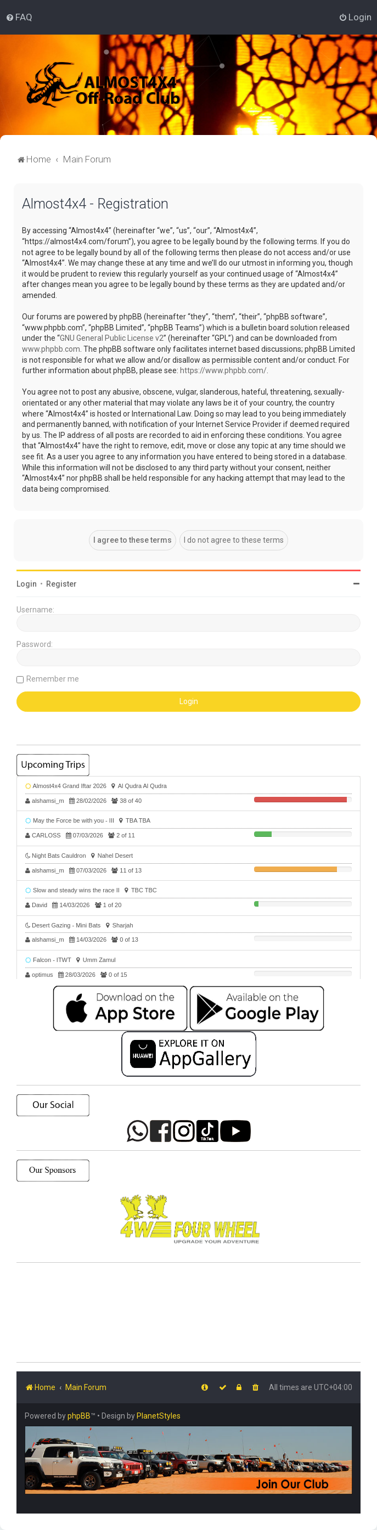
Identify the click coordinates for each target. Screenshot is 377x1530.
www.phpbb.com (51, 349)
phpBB (79, 1415)
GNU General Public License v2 (112, 338)
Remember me (52, 678)
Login (26, 584)
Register (61, 584)
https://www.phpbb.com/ (223, 370)
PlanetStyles (159, 1415)
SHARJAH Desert (188, 1313)
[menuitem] (18, 17)
